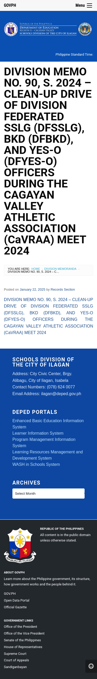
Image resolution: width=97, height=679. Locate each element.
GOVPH (10, 5)
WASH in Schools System (36, 464)
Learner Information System (37, 433)
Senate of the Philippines (22, 640)
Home (36, 268)
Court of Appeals (16, 660)
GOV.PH (10, 594)
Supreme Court (15, 654)
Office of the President (20, 627)
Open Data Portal (16, 600)
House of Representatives (23, 647)
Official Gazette (15, 607)
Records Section (63, 289)
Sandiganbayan (15, 667)
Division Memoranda (60, 268)
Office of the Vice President (24, 633)
